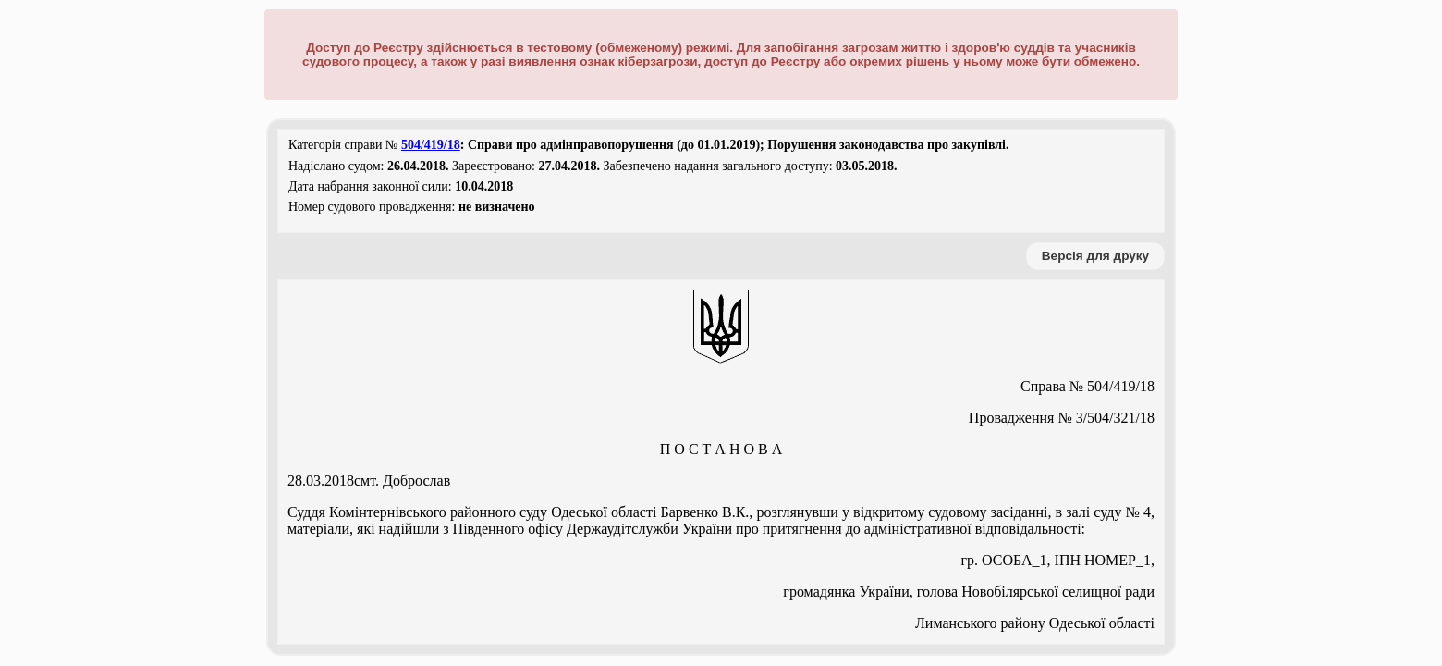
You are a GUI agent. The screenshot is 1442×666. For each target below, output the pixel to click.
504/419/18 (430, 145)
